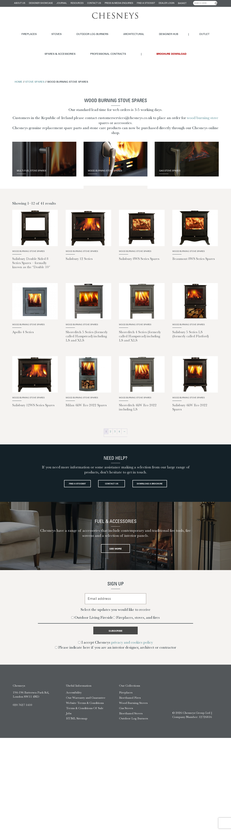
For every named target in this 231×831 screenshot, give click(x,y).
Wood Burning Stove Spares (113, 150)
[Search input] (205, 3)
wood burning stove (202, 99)
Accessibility (74, 695)
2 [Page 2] (110, 413)
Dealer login (166, 3)
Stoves (31, 29)
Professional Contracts (207, 29)
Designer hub (115, 29)
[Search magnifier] (216, 3)
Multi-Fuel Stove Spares (38, 150)
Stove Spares (34, 63)
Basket (182, 3)
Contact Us (94, 3)
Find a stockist (146, 3)
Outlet (142, 29)
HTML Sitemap (76, 721)
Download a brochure (115, 480)
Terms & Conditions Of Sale (84, 711)
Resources (77, 3)
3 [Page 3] (115, 413)
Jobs (68, 716)
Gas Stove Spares (175, 150)
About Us (19, 3)
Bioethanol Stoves (131, 716)
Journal (61, 3)
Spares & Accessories (168, 29)
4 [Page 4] (119, 413)
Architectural (90, 29)
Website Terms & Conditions (85, 705)
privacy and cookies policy (132, 645)
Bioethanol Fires (130, 700)
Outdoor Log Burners (58, 29)
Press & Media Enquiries (119, 3)
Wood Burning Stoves (133, 705)
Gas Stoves (126, 711)
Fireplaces (13, 29)
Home (18, 63)
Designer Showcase (41, 3)
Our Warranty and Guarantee (85, 700)
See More (115, 547)
